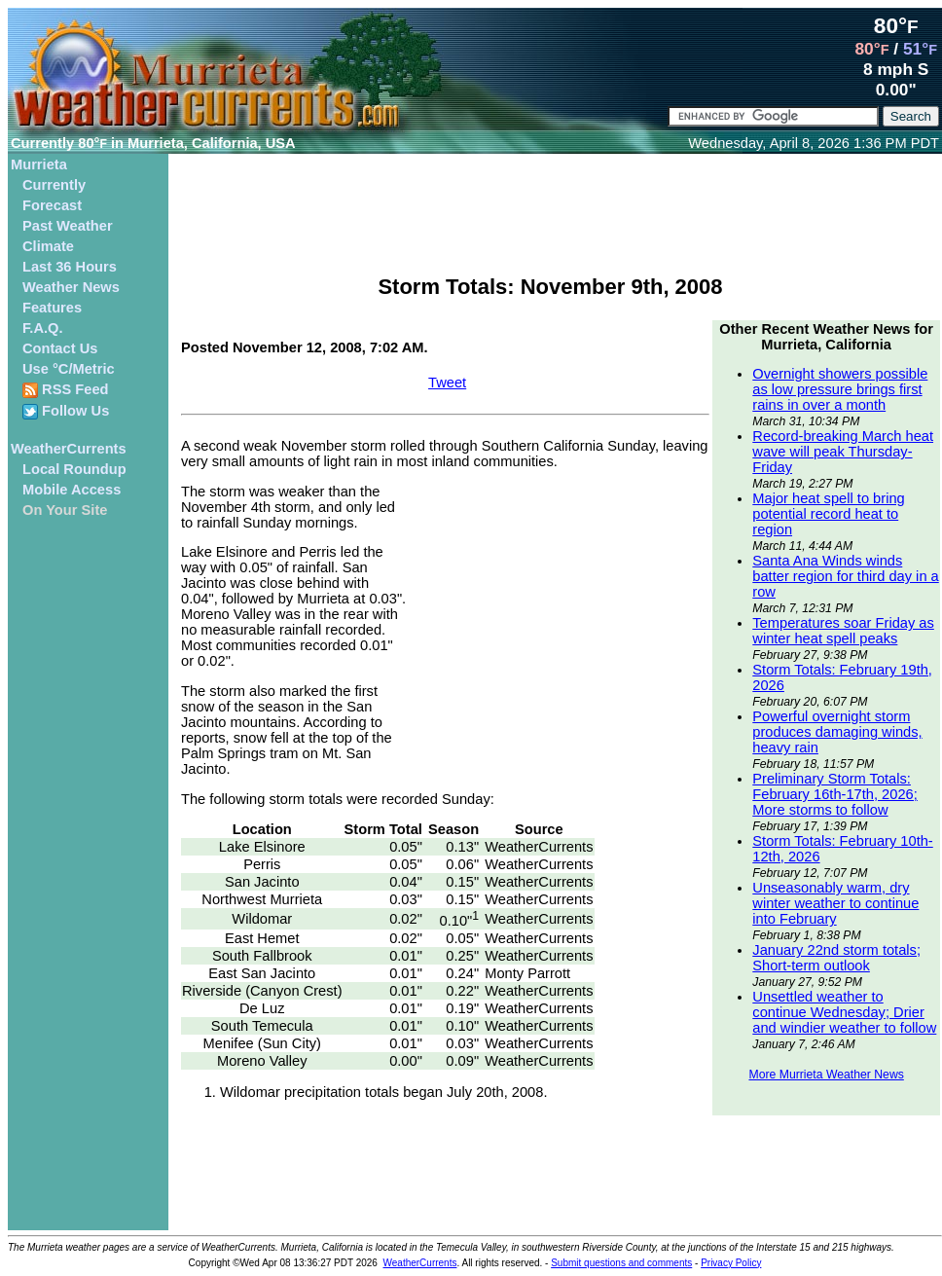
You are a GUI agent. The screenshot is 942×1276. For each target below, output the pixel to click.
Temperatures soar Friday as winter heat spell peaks (843, 630)
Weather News (71, 287)
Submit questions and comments (621, 1263)
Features (52, 307)
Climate (48, 246)
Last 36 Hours (69, 266)
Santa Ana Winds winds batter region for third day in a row (845, 576)
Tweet (447, 382)
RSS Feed (65, 390)
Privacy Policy (731, 1263)
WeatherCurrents (69, 448)
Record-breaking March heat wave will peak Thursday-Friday (842, 451)
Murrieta (39, 164)
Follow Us (65, 411)
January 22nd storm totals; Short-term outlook (836, 957)
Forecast (52, 205)
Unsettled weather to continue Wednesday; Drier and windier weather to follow (844, 1012)
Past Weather (67, 226)
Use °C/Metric (68, 369)
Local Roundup (74, 469)
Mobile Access (71, 489)
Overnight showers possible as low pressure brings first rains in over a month (839, 389)
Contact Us (59, 348)
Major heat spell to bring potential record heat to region (828, 514)
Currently (54, 185)
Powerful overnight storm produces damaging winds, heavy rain (837, 732)
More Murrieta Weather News (825, 1074)
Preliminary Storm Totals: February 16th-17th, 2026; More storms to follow (834, 794)
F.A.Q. (42, 328)
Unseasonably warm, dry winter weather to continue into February (835, 903)
